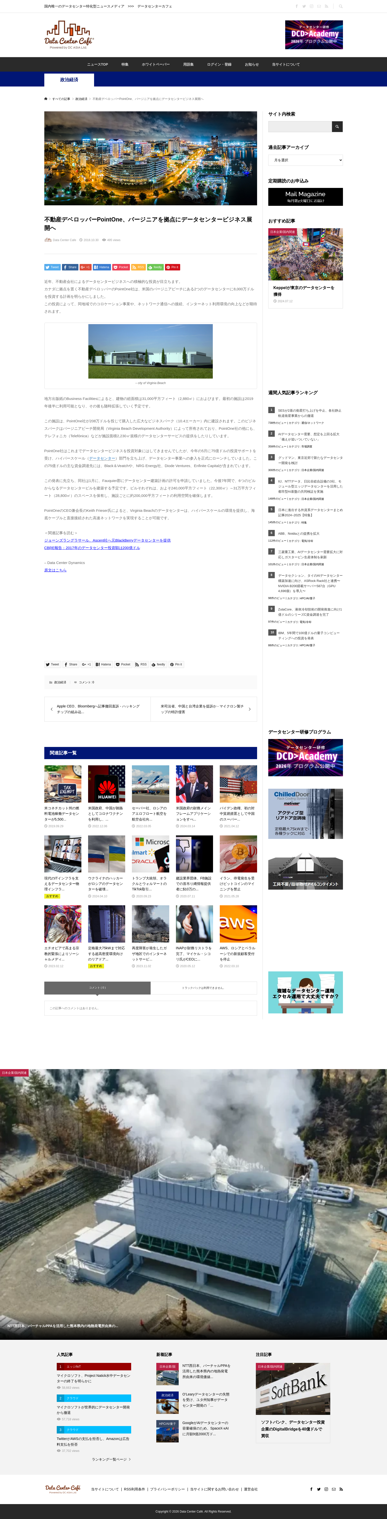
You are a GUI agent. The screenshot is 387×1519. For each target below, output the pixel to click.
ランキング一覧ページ (109, 1459)
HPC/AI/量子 (307, 598)
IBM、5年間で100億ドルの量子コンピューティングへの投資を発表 (309, 635)
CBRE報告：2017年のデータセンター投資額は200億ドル (92, 548)
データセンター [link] (102, 458)
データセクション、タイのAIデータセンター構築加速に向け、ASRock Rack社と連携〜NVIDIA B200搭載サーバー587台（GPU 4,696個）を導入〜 (310, 583)
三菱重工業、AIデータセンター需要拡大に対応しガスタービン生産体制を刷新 (310, 554)
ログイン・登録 (219, 64)
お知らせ (252, 64)
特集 (124, 64)
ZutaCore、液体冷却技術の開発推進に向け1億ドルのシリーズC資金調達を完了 (310, 612)
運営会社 (251, 1489)
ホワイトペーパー (156, 64)
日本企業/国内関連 (312, 470)
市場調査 (306, 446)
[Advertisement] (189, 34)
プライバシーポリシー (167, 1489)
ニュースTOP (97, 64)
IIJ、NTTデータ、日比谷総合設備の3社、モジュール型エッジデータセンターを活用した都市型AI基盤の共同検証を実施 (310, 486)
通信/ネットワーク (312, 422)
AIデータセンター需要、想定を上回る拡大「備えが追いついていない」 (308, 436)
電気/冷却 (307, 540)
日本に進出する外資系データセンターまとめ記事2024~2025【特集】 (310, 512)
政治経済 (69, 79)
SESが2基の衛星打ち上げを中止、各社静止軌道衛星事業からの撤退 (309, 413)
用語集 (188, 64)
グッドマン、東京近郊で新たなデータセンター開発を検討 (310, 460)
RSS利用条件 (134, 1489)
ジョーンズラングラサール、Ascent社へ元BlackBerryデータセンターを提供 (107, 540)
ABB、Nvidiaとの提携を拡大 (299, 533)
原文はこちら (55, 570)
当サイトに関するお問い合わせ (214, 1489)
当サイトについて (286, 64)
